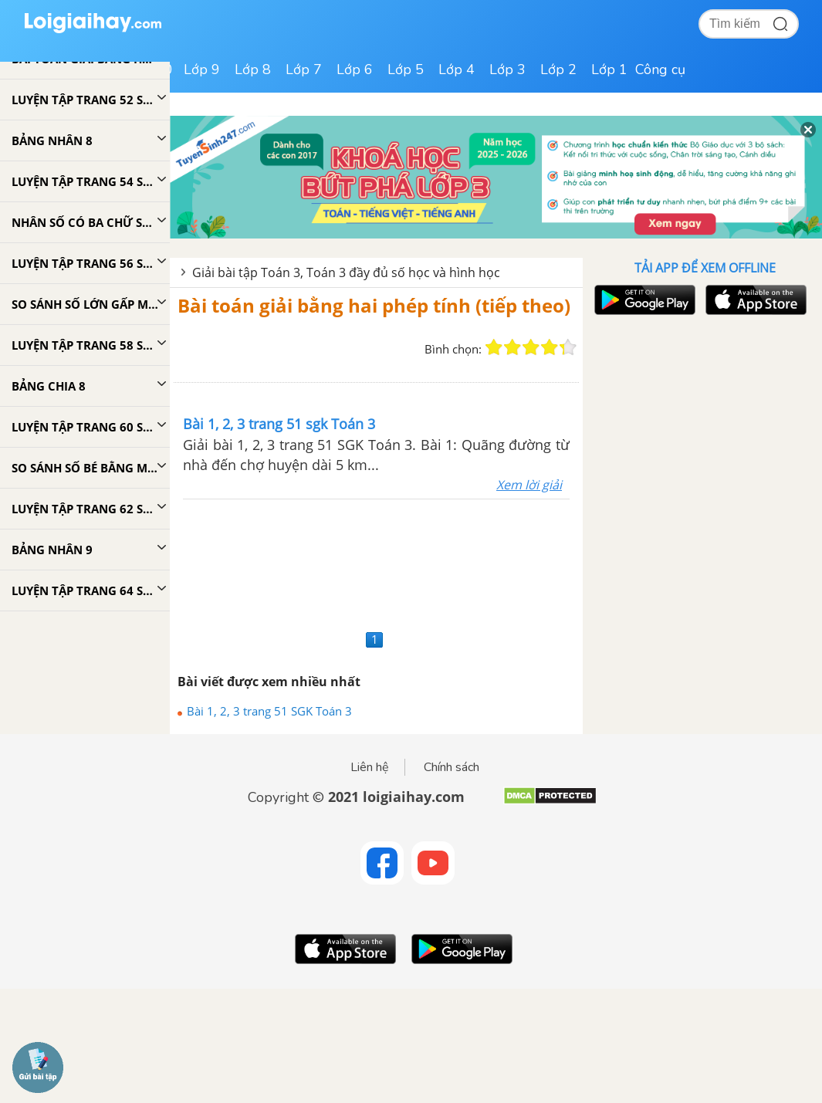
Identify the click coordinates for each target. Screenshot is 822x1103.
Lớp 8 (253, 69)
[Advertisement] (376, 562)
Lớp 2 (558, 69)
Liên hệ (369, 767)
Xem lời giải (529, 484)
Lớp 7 (304, 69)
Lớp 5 (405, 69)
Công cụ (660, 69)
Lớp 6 (355, 69)
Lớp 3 (507, 69)
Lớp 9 (202, 69)
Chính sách (451, 767)
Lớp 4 (456, 69)
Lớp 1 (609, 69)
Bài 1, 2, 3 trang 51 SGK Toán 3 (269, 711)
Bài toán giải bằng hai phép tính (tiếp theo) (374, 305)
